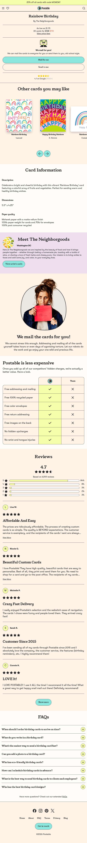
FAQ (39, 818)
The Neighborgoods (45, 21)
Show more (43, 702)
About (31, 818)
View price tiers (43, 34)
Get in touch (43, 826)
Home (22, 818)
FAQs (64, 797)
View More (7, 538)
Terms (47, 818)
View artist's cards (13, 264)
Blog (66, 818)
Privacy (56, 818)
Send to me (43, 67)
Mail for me (43, 60)
